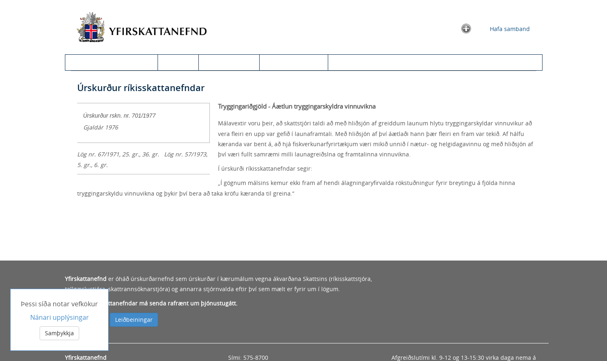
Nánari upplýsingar (59, 317)
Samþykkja (59, 333)
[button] (466, 28)
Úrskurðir (178, 62)
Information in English (366, 62)
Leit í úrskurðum (229, 62)
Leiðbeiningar (134, 319)
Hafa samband (510, 29)
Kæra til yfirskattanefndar (114, 62)
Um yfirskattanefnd (294, 62)
